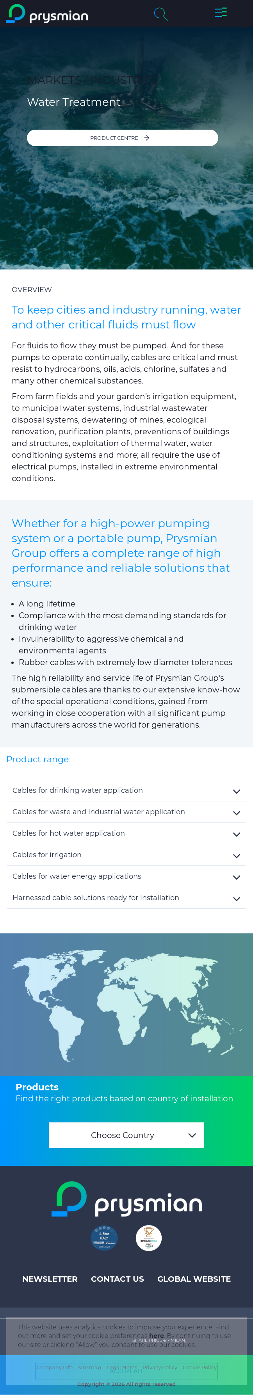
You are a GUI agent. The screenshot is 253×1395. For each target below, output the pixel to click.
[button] (221, 13)
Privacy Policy (160, 1367)
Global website (194, 1279)
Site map (89, 1367)
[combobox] (126, 1135)
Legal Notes (122, 1367)
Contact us (117, 1279)
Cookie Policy (200, 1367)
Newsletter (50, 1279)
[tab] (126, 790)
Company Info (55, 1367)
